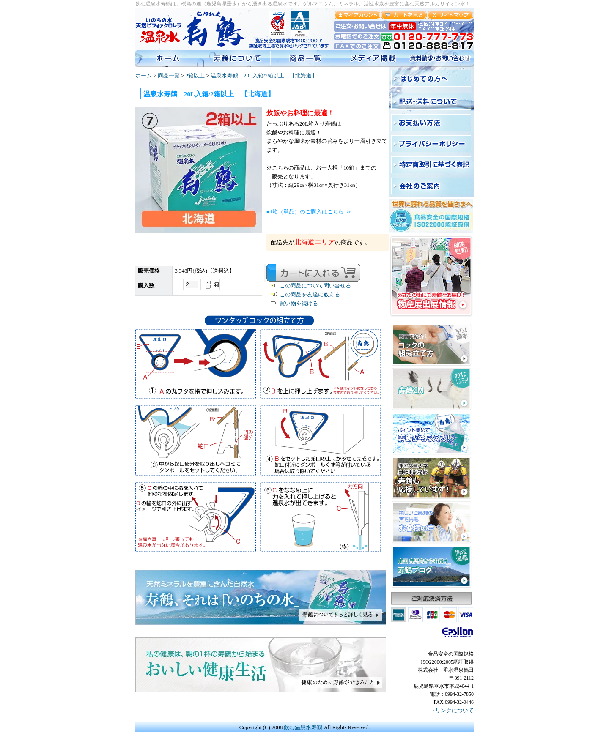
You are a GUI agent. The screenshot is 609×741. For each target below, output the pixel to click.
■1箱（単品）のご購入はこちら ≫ (308, 211)
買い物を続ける (299, 303)
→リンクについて (452, 710)
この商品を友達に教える (310, 294)
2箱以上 (195, 75)
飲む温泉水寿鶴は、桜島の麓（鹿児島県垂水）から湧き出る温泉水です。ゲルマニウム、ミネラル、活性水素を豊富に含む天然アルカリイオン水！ (302, 4)
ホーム (143, 75)
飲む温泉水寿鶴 (303, 727)
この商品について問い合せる (315, 285)
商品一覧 (169, 75)
